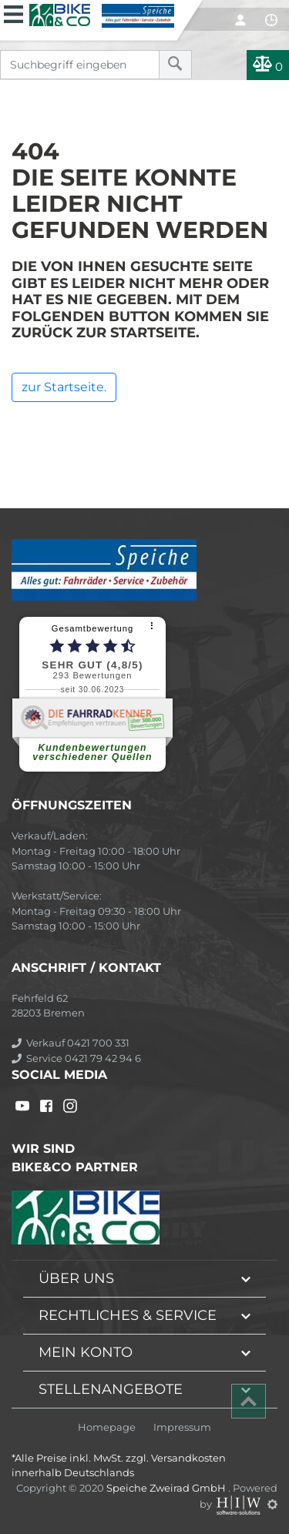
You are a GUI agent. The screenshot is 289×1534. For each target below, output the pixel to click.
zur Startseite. (64, 387)
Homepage (107, 1427)
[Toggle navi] (13, 12)
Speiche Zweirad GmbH (167, 1488)
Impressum (182, 1427)
